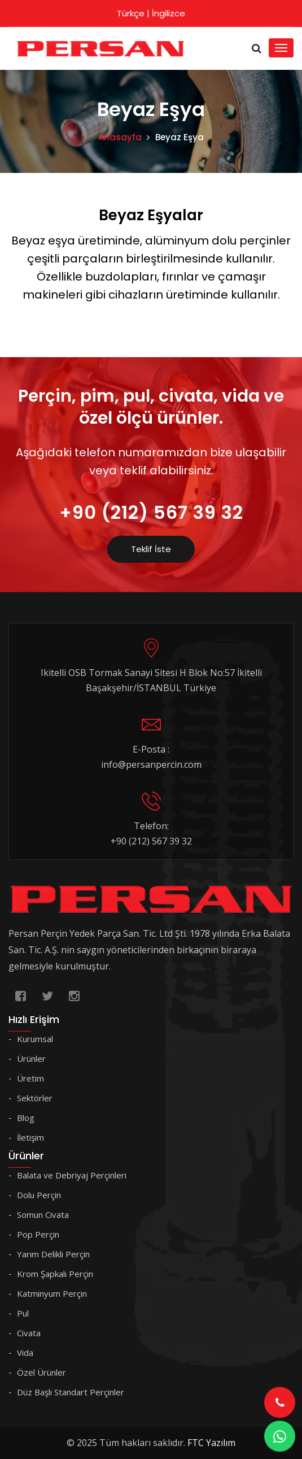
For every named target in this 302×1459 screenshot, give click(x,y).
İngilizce (168, 13)
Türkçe (131, 13)
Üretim (30, 1078)
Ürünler (31, 1058)
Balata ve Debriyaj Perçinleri (71, 1175)
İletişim (30, 1137)
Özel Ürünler (41, 1372)
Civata (29, 1332)
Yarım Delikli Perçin (53, 1254)
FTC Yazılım (211, 1442)
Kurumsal (35, 1038)
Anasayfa (120, 137)
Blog (25, 1117)
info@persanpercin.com (151, 764)
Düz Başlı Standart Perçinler (70, 1392)
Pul (23, 1313)
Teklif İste (151, 549)
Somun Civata (43, 1214)
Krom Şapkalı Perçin (55, 1273)
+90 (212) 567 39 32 (151, 512)
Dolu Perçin (39, 1194)
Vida (25, 1352)
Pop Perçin (38, 1234)
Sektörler (34, 1098)
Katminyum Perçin (52, 1293)
